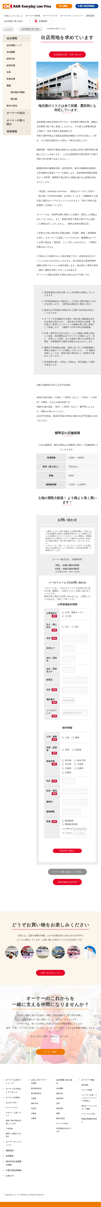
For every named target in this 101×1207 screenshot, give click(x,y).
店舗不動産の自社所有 (67, 882)
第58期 (14, 99)
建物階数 (50, 811)
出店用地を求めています (53, 29)
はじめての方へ (12, 1102)
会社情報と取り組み (13, 21)
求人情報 (64, 6)
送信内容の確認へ (67, 850)
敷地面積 (67, 820)
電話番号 (50, 699)
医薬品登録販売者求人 (89, 1120)
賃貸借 (76, 749)
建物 (75, 737)
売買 (65, 749)
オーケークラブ (50, 16)
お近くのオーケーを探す (39, 1081)
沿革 (9, 72)
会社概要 (11, 52)
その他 (66, 616)
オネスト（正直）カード (13, 1113)
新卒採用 (85, 1085)
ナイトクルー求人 (88, 1114)
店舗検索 (42, 21)
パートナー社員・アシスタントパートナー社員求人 (89, 1098)
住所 (48, 689)
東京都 (66, 760)
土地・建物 (51, 736)
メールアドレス (51, 711)
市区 (48, 781)
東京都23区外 (36, 1093)
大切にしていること (13, 16)
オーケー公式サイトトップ (14, 1081)
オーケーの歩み (16, 112)
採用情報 (12, 131)
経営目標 (11, 65)
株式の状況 (12, 105)
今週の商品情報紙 (87, 6)
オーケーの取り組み (16, 122)
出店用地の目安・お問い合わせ (67, 54)
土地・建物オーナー (73, 612)
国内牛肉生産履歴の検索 (14, 1163)
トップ (8, 29)
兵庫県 (78, 768)
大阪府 (66, 768)
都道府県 (50, 761)
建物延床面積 (70, 824)
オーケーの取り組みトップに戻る (67, 872)
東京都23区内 (36, 1088)
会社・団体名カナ (51, 670)
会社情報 (12, 38)
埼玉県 (66, 764)
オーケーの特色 (33, 16)
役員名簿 (11, 79)
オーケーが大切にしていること (14, 1090)
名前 (48, 638)
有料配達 (10, 1156)
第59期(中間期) (18, 92)
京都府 (66, 772)
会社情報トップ (14, 45)
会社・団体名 (51, 659)
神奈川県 (79, 760)
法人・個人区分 (51, 625)
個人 (75, 626)
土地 (65, 737)
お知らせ (10, 1175)
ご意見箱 (9, 1128)
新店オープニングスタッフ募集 (89, 1107)
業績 (9, 85)
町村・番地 (51, 791)
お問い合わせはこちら (50, 972)
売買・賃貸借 (51, 748)
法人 (65, 626)
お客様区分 (51, 613)
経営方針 (11, 58)
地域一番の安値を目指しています (13, 1121)
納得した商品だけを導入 (13, 1134)
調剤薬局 (90, 16)
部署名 (49, 679)
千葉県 (78, 764)
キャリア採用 (87, 1090)
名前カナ (50, 648)
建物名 (49, 801)
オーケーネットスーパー (71, 16)
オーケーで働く (50, 1052)
